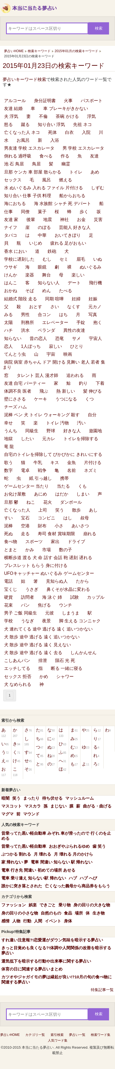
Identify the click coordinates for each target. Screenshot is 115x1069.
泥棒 (8, 526)
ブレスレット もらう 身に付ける (35, 565)
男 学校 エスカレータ (83, 148)
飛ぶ (43, 391)
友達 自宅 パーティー (25, 383)
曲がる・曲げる (97, 806)
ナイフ (10, 227)
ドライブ (76, 541)
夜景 (46, 621)
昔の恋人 (38, 338)
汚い (81, 423)
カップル (95, 597)
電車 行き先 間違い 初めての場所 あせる (38, 870)
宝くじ (10, 589)
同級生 (31, 430)
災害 (98, 219)
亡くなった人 (17, 510)
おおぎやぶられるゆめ (69, 846)
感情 (5, 921)
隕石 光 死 (65, 660)
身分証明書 (45, 100)
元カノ (94, 306)
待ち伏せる (52, 798)
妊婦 (76, 299)
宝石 (25, 518)
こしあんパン (17, 660)
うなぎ (27, 621)
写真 (92, 314)
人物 (16, 921)
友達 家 (11, 219)
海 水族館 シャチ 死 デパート (62, 203)
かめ (43, 676)
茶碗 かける (67, 116)
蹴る (25, 124)
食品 (68, 913)
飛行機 (95, 282)
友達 (94, 156)
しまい (82, 494)
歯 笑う (99, 846)
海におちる (15, 203)
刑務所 (27, 322)
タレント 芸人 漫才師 (37, 375)
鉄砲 (52, 251)
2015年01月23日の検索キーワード (54, 65)
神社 (64, 219)
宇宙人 (95, 338)
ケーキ (40, 399)
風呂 (46, 180)
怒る (8, 124)
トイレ (75, 172)
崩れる (89, 533)
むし (47, 259)
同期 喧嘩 (54, 299)
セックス (12, 180)
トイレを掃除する (80, 438)
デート (74, 282)
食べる (45, 156)
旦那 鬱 (11, 502)
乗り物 (64, 905)
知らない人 (49, 282)
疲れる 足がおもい (68, 243)
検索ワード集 (100, 1035)
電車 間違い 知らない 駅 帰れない (61, 862)
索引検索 (57, 1035)
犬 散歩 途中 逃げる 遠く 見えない (37, 644)
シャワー (65, 676)
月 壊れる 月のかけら (73, 854)
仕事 (8, 211)
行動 (27, 921)
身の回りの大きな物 (91, 905)
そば (29, 290)
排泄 (42, 660)
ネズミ (90, 470)
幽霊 (65, 164)
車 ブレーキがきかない (65, 108)
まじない (58, 806)
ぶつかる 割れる (16, 854)
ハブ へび (88, 878)
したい (27, 438)
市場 (46, 549)
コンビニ (46, 518)
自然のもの (51, 913)
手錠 (80, 322)
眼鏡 (42, 267)
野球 (50, 430)
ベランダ (46, 330)
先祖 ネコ (82, 124)
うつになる (66, 399)
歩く (84, 211)
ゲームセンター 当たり (26, 486)
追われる (75, 375)
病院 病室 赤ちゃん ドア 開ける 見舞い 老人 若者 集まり (54, 365)
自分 (92, 414)
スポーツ (34, 541)
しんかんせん (83, 652)
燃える (65, 180)
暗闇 (5, 798)
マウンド (31, 814)
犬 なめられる (17, 684)
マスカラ (32, 806)
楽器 (29, 275)
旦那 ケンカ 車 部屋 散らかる (32, 172)
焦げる (44, 605)
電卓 (25, 470)
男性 (25, 314)
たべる (65, 290)
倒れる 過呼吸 (17, 156)
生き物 (98, 913)
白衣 (69, 132)
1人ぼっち (31, 346)
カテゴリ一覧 (35, 1035)
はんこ (10, 282)
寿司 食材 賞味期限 (56, 533)
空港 (25, 526)
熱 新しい (65, 391)
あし (93, 510)
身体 (68, 921)
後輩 (30, 219)
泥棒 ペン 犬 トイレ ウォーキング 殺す (42, 414)
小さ (59, 526)
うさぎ (31, 589)
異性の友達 (74, 330)
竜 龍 (9, 446)
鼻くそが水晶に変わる (68, 589)
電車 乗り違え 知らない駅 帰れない (33, 878)
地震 (47, 219)
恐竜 (59, 338)
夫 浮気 (11, 116)
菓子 (42, 211)
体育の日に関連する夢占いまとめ (32, 969)
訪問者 (27, 597)
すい (8, 518)
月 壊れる (42, 854)
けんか (10, 275)
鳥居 (36, 164)
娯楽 (33, 905)
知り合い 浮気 (51, 124)
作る (65, 156)
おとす (35, 306)
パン (25, 605)
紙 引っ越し (40, 478)
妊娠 (93, 299)
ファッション (13, 905)
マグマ (7, 814)
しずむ (97, 187)
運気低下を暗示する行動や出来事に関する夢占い (46, 961)
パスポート (91, 100)
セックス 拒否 (17, 676)
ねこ (30, 502)
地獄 (8, 438)
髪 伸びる (92, 391)
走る (25, 533)
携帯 (64, 478)
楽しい (78, 275)
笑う (59, 510)
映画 (67, 354)
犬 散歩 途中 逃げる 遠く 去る (33, 652)
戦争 (42, 470)
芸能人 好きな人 (75, 227)
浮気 (91, 116)
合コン (44, 314)
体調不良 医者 (17, 391)
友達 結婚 (13, 108)
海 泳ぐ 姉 (52, 597)
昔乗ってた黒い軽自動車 (23, 846)
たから (82, 581)
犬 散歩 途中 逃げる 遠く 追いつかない (42, 637)
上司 (42, 510)
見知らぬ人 (57, 581)
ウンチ (65, 605)
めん (46, 290)
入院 (86, 132)
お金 (81, 219)
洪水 (25, 330)
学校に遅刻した (19, 259)
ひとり (76, 346)
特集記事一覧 (102, 990)
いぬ (97, 259)
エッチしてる (17, 668)
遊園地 (95, 430)
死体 (52, 132)
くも (82, 486)
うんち (10, 430)
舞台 (46, 275)
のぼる (44, 227)
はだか (61, 494)
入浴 (54, 140)
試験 (74, 597)
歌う (8, 462)
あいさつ (80, 526)
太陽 (8, 322)
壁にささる (15, 399)
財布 (42, 526)
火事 (68, 100)
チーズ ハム (15, 407)
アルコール (15, 100)
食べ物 (10, 541)
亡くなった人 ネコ (22, 132)
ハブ (73, 878)
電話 (8, 581)
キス (54, 462)
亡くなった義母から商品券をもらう (77, 886)
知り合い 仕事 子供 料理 (27, 195)
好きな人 (72, 430)
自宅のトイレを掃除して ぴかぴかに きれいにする (53, 454)
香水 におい (15, 251)
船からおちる (72, 195)
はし (67, 518)
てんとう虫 (15, 354)
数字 (8, 470)
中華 (42, 235)
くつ (89, 399)
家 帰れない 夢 (14, 862)
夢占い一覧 (77, 1035)
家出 (55, 541)
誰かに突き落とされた (21, 886)
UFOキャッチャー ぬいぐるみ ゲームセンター (49, 573)
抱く (97, 322)
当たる (63, 486)
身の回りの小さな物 (19, 913)
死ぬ (8, 533)
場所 (79, 913)
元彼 (49, 613)
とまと (10, 549)
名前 (71, 470)
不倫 (43, 116)
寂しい (55, 346)
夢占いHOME (10, 1035)
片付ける (92, 462)
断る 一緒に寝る (66, 668)
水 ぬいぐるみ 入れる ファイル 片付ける (43, 187)
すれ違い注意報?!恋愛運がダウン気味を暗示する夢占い (52, 940)
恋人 (8, 346)
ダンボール (71, 502)
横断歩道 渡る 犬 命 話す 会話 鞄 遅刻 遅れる (48, 557)
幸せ (8, 423)
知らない (12, 338)
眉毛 (80, 259)
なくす (73, 306)
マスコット (11, 806)
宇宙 (50, 354)
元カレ (48, 438)
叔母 (84, 518)
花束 (8, 605)
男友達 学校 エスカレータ (29, 148)
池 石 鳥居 (14, 164)
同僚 (25, 211)
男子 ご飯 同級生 (20, 613)
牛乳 (37, 462)
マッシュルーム (79, 798)
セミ (64, 259)
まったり (31, 798)
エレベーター (55, 322)
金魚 (71, 462)
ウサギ (10, 267)
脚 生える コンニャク (80, 621)
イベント (53, 921)
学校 (8, 621)
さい (54, 306)
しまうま (70, 613)
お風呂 (23, 140)
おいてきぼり (68, 235)
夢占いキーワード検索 (24, 79)
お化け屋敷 (15, 494)
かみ (29, 549)
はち (63, 314)
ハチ (8, 330)
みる (8, 314)
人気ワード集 (57, 1040)
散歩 (76, 510)
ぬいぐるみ (90, 267)
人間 (38, 921)
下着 (100, 383)
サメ (76, 338)
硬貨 (8, 597)
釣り (83, 383)
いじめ (35, 243)
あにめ (40, 494)
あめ (95, 172)
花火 (47, 502)
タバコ (10, 235)
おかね (10, 290)
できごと (47, 905)
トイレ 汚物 (57, 423)
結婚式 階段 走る (20, 299)
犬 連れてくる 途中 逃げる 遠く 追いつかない (48, 629)
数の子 (65, 549)
